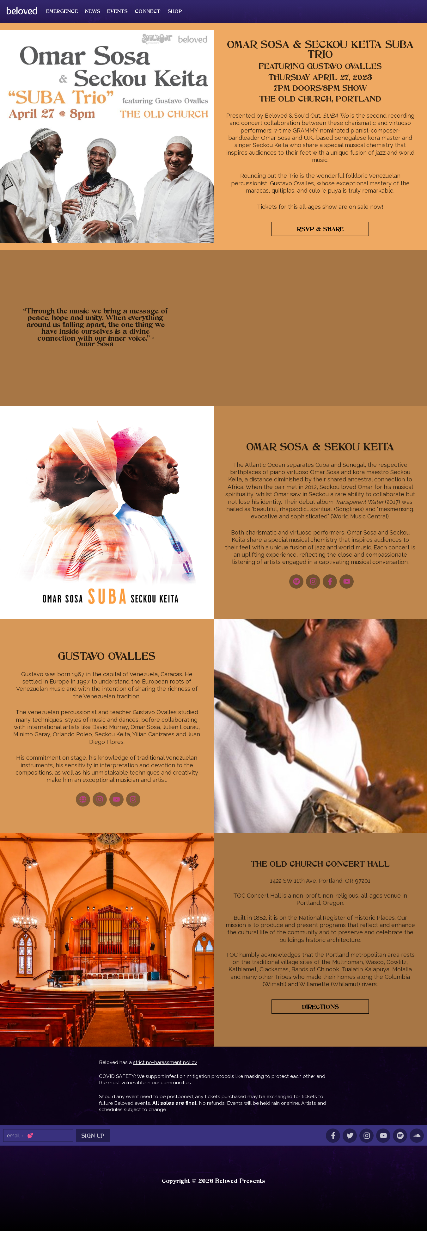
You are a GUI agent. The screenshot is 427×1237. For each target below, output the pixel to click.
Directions (320, 1013)
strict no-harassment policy (165, 1068)
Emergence (76, 14)
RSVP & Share (320, 235)
